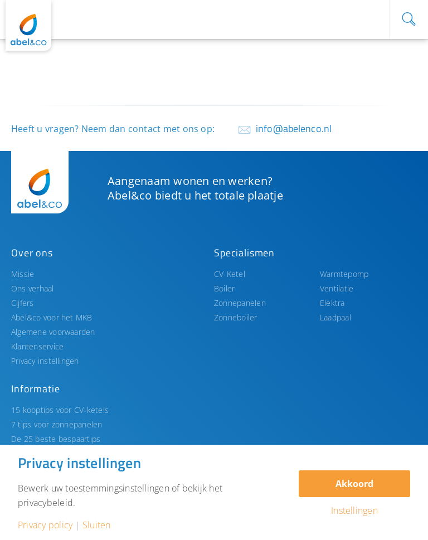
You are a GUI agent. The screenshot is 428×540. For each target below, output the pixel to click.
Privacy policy (45, 524)
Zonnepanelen (240, 303)
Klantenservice (37, 346)
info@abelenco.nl (294, 128)
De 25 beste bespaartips (55, 439)
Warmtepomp (344, 274)
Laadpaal (335, 317)
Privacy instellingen (45, 361)
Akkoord (354, 484)
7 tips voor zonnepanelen (57, 424)
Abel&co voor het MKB (52, 317)
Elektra (332, 303)
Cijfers (22, 303)
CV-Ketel (229, 274)
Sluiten (96, 524)
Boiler (224, 288)
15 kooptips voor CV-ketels (60, 410)
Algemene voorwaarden (53, 332)
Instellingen (354, 510)
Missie (22, 274)
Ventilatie (336, 288)
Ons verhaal (32, 288)
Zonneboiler (235, 317)
